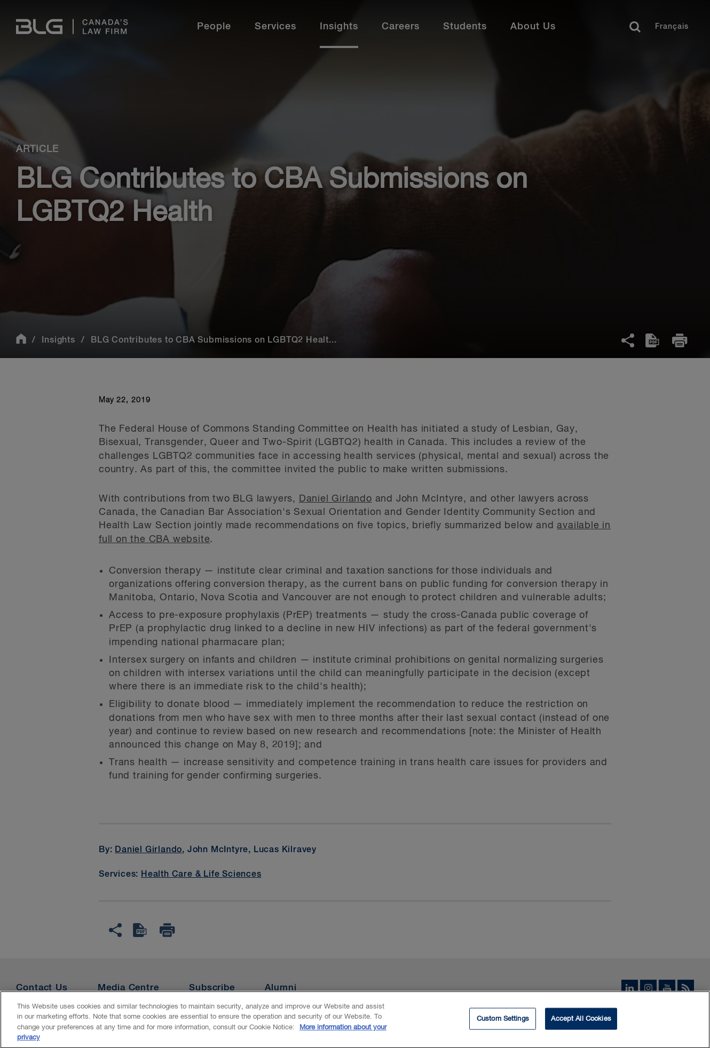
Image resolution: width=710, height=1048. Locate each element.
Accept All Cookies (581, 1023)
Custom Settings (503, 1023)
